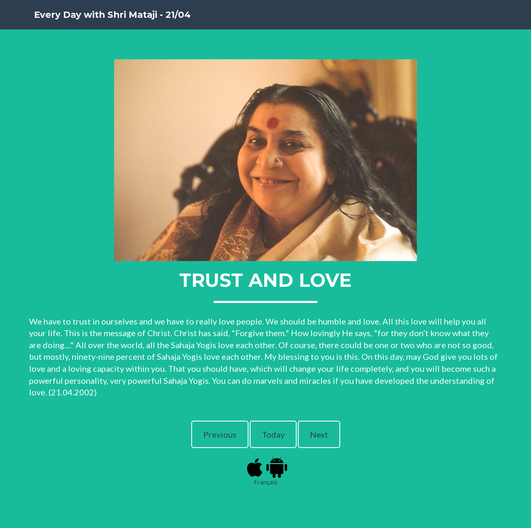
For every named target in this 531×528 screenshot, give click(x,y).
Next (319, 434)
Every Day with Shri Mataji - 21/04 (137, 24)
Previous (219, 434)
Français (266, 482)
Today (273, 434)
